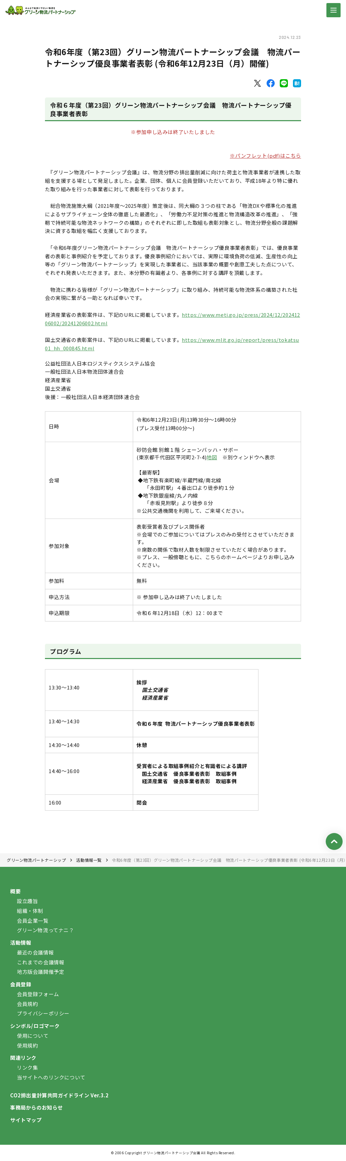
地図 (211, 457)
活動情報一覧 (89, 860)
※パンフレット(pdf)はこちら (265, 155)
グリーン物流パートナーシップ (36, 860)
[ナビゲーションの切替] (333, 10)
